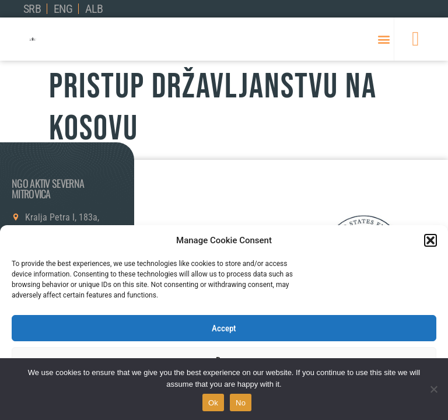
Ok (213, 402)
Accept (224, 328)
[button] (430, 240)
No (241, 402)
